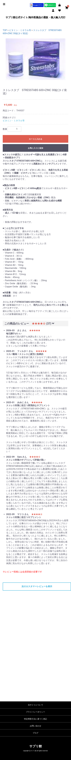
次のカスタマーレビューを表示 (37, 586)
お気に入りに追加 (35, 148)
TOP (5, 30)
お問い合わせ (35, 726)
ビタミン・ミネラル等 (20, 30)
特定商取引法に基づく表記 (35, 719)
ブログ (35, 733)
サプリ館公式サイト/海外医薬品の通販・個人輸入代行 (36, 17)
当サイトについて (35, 705)
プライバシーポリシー (35, 712)
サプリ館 (35, 746)
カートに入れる (35, 139)
